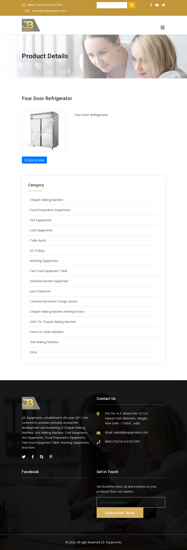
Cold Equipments (41, 230)
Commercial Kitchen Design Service (54, 301)
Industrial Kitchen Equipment (49, 281)
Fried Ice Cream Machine (47, 332)
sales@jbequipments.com (45, 11)
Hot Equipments (41, 220)
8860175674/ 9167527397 (42, 5)
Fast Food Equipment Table (48, 271)
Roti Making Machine (44, 342)
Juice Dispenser (40, 291)
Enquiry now (34, 160)
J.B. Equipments (111, 542)
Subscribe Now (120, 512)
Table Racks (38, 240)
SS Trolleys (37, 251)
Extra (33, 352)
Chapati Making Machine (46, 200)
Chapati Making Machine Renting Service (57, 311)
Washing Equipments (44, 261)
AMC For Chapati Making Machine (53, 322)
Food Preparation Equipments (50, 210)
